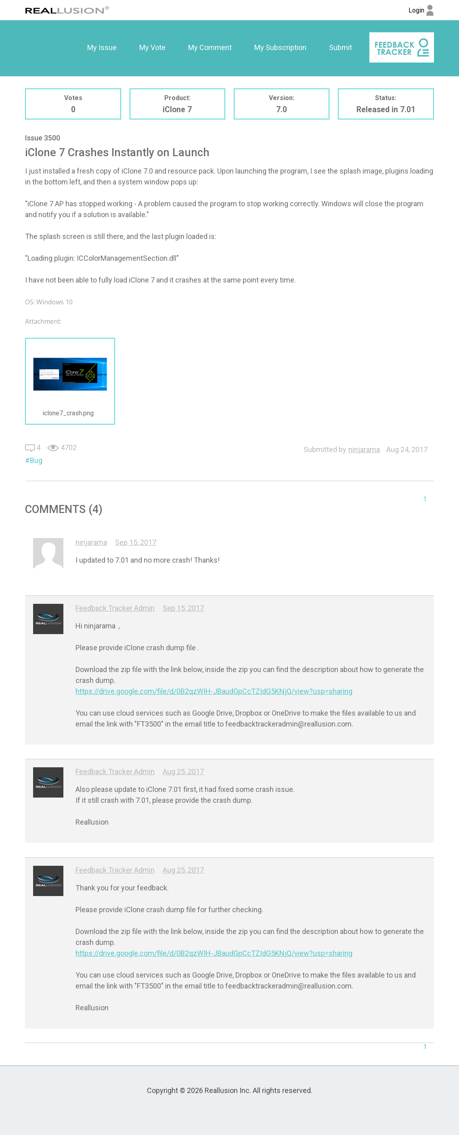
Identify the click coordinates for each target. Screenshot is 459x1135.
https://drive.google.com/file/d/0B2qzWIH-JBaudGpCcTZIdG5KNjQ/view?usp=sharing (213, 691)
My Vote (152, 47)
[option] (102, 47)
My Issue (102, 47)
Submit (340, 47)
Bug (36, 460)
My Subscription (280, 47)
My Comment (210, 47)
